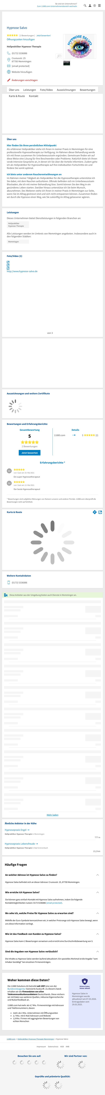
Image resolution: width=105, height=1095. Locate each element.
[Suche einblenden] (86, 5)
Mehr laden (52, 814)
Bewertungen (87, 89)
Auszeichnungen (66, 89)
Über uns (14, 89)
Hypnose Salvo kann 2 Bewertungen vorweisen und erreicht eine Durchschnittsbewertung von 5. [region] (49, 941)
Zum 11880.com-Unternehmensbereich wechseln (57, 6)
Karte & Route (17, 96)
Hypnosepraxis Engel (15, 829)
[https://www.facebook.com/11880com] (14, 1063)
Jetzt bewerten (29, 452)
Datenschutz (53, 1046)
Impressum (41, 1046)
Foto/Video (46, 89)
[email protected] (54, 902)
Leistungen (29, 89)
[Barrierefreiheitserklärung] (95, 5)
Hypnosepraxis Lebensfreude (20, 843)
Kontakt (33, 96)
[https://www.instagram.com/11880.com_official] (29, 1063)
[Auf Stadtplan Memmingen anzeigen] (100, 512)
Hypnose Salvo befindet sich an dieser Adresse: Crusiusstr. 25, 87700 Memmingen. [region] (42, 882)
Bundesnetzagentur (17, 988)
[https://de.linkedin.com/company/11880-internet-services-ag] (44, 1063)
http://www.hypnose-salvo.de (22, 271)
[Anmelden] (91, 5)
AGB (62, 1046)
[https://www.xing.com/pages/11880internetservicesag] (36, 1063)
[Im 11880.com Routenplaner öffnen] (95, 511)
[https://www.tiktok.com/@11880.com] (22, 1063)
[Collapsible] (97, 875)
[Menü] (100, 5)
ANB (67, 1046)
